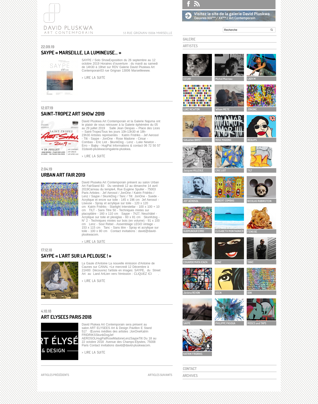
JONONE (252, 109)
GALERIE (189, 39)
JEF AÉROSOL (191, 201)
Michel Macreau (224, 79)
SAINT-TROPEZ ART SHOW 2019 (73, 113)
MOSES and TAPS (256, 323)
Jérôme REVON (191, 292)
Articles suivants (160, 375)
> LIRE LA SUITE (93, 77)
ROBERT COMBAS (224, 200)
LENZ (218, 262)
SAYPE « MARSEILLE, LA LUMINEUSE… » (81, 52)
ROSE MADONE (223, 140)
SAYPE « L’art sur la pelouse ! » (76, 255)
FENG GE (252, 231)
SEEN (218, 292)
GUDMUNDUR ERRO (193, 231)
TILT (249, 170)
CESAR (187, 79)
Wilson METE (222, 109)
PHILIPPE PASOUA (225, 323)
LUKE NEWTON (191, 109)
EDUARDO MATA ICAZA (195, 262)
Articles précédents (55, 375)
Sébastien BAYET (192, 140)
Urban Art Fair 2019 (63, 174)
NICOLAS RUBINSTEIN (259, 201)
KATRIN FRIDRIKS (192, 354)
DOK (249, 292)
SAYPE (187, 323)
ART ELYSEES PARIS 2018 (66, 317)
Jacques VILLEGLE (193, 170)
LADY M (251, 79)
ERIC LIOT (220, 170)
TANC (250, 262)
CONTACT (190, 368)
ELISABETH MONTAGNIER (229, 231)
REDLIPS (252, 140)
